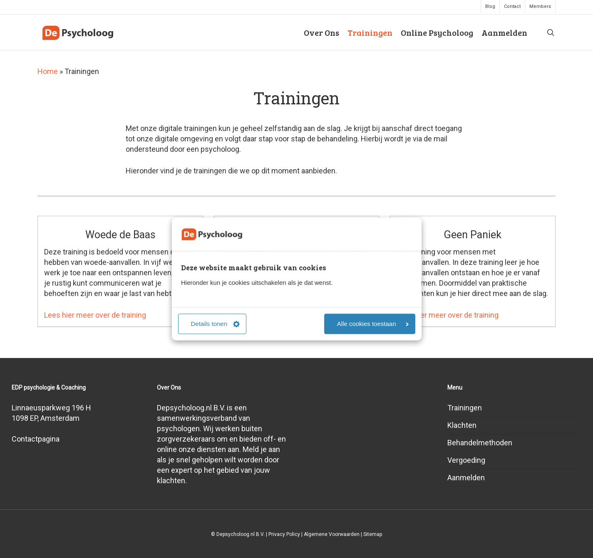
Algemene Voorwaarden (332, 534)
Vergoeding (466, 460)
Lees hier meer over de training (95, 315)
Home (47, 71)
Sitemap (372, 534)
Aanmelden (466, 477)
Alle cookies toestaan (373, 324)
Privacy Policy (284, 534)
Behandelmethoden (479, 442)
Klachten (461, 425)
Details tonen (215, 324)
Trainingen (464, 407)
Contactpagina (36, 439)
